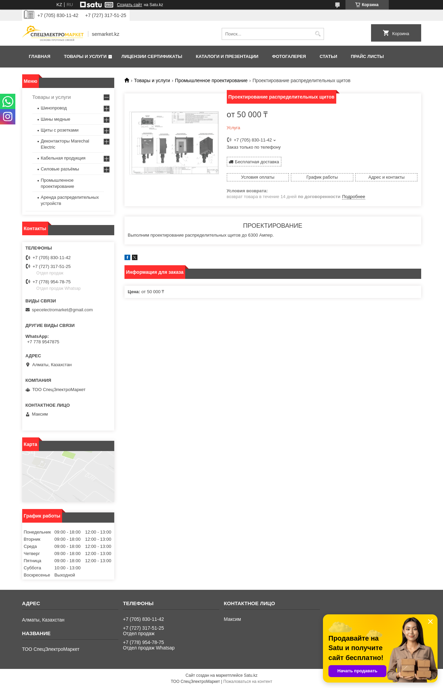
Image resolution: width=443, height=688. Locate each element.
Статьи (328, 56)
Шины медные (56, 119)
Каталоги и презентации (227, 56)
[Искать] (318, 34)
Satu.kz (250, 675)
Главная (39, 56)
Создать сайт (129, 4)
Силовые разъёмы (60, 168)
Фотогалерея (289, 56)
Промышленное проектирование (211, 80)
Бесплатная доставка (257, 161)
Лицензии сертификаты (151, 56)
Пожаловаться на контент (247, 681)
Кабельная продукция (63, 158)
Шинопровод (54, 107)
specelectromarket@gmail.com (62, 309)
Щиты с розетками (60, 130)
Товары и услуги (85, 56)
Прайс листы (367, 56)
